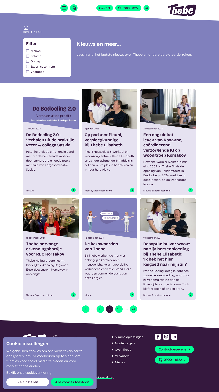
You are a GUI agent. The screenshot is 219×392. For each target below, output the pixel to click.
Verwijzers (122, 356)
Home (26, 31)
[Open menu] (64, 8)
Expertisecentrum (43, 66)
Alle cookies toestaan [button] (72, 382)
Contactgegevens (175, 349)
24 (133, 309)
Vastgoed (37, 72)
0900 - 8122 (128, 8)
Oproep (36, 61)
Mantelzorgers (125, 343)
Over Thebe (123, 349)
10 (119, 309)
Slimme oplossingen (129, 337)
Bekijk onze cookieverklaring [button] (28, 373)
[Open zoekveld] (146, 8)
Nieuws (38, 31)
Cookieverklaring (103, 377)
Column (36, 56)
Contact (104, 8)
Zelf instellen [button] (28, 382)
